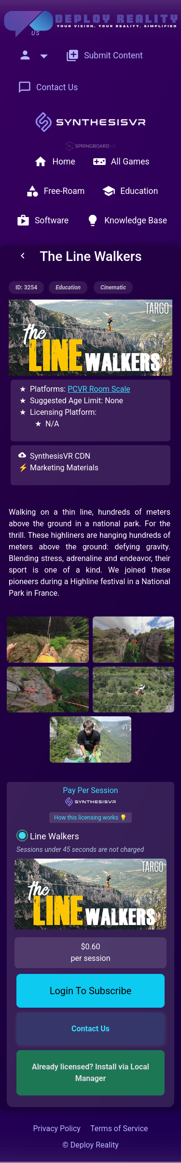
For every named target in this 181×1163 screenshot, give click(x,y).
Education (130, 191)
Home (54, 161)
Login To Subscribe (91, 991)
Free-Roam (55, 191)
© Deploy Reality (90, 1144)
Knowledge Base (126, 220)
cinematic (113, 287)
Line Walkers (54, 836)
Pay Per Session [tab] (90, 796)
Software (42, 220)
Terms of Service (119, 1128)
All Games (121, 161)
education (68, 287)
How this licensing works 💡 (90, 817)
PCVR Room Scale (99, 389)
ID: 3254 (26, 287)
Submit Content (104, 55)
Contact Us (48, 87)
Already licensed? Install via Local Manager (91, 1072)
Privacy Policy (57, 1128)
